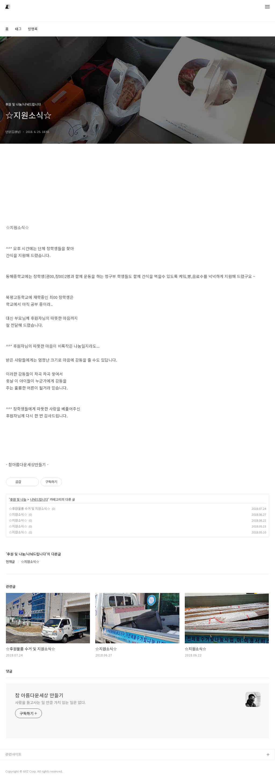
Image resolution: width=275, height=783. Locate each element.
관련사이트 (13, 754)
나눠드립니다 (39, 499)
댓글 (9, 671)
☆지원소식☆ (18, 514)
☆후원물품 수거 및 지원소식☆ (29, 508)
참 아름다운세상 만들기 (39, 695)
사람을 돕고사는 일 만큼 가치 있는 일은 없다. (50, 702)
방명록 (33, 28)
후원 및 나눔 (18, 499)
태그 (18, 28)
